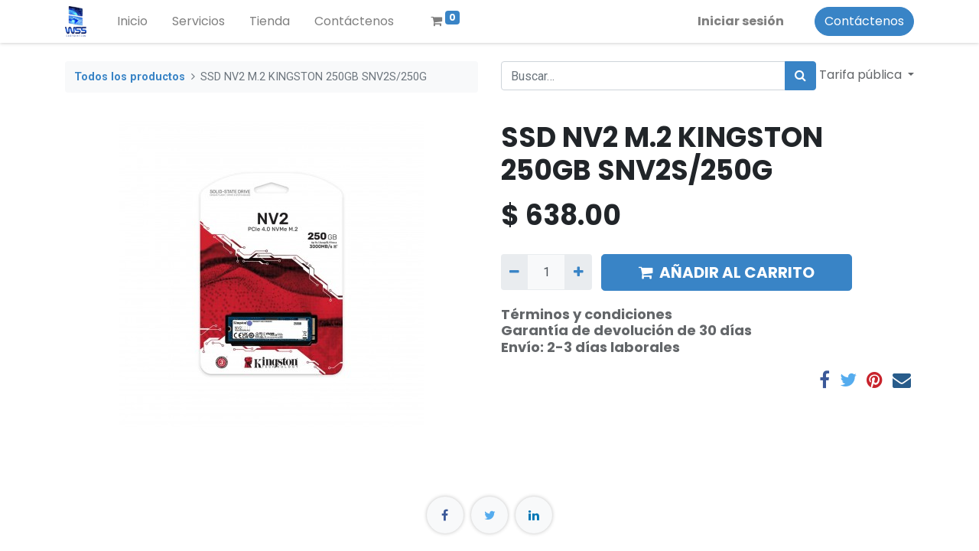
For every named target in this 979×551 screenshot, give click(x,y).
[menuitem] (132, 21)
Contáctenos (864, 21)
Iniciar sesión (741, 21)
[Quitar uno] (514, 271)
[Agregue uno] (577, 271)
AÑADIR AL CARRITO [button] (727, 272)
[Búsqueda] (800, 75)
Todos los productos (129, 76)
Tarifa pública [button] (862, 74)
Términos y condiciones (586, 314)
